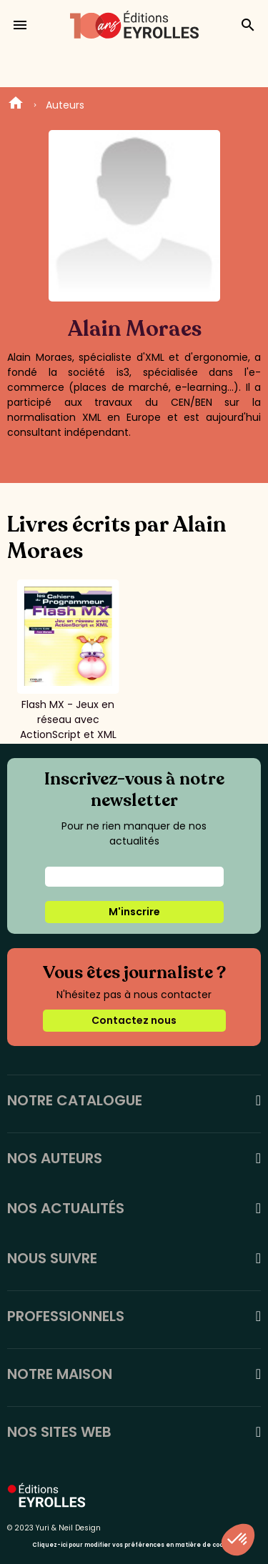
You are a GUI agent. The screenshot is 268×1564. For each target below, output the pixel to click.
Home (15, 105)
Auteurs (65, 105)
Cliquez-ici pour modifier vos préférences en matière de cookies (134, 1545)
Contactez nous (134, 1020)
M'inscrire (134, 912)
